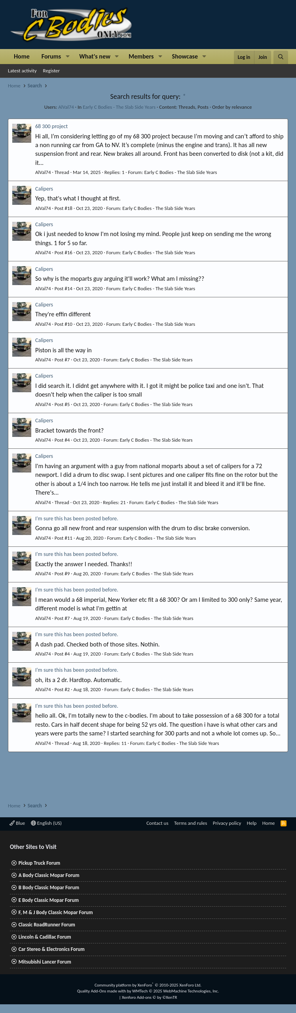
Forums (51, 56)
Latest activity (22, 71)
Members (141, 56)
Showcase (185, 56)
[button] (67, 56)
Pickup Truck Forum (39, 863)
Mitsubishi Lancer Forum (45, 962)
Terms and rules (190, 823)
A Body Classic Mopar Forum (49, 875)
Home (22, 56)
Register (51, 71)
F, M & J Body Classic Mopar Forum (56, 912)
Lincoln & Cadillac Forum (45, 937)
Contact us (157, 823)
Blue (17, 823)
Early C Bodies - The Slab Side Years (119, 107)
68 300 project (51, 126)
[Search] (280, 57)
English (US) (46, 823)
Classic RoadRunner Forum (47, 925)
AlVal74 (66, 107)
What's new (94, 56)
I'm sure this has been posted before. (76, 518)
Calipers (44, 188)
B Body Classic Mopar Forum (49, 887)
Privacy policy (227, 823)
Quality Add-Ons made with (102, 991)
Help (251, 823)
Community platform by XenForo (148, 985)
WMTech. (175, 991)
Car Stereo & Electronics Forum (52, 949)
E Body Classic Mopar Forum (49, 900)
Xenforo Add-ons (149, 997)
